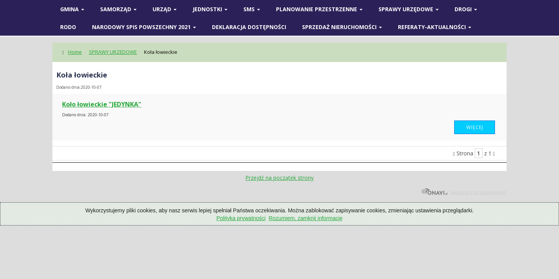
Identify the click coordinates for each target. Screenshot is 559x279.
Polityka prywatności (241, 218)
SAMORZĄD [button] (118, 9)
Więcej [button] (474, 127)
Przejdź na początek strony (279, 177)
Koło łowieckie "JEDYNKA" (101, 104)
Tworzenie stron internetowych (464, 192)
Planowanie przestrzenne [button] (319, 9)
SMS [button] (251, 9)
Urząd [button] (165, 9)
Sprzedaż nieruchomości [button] (342, 27)
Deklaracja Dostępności (249, 27)
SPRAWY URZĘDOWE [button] (408, 9)
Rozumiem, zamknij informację (306, 218)
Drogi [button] (466, 9)
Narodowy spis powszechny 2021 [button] (144, 27)
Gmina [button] (72, 9)
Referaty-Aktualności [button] (434, 27)
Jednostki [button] (210, 9)
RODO (68, 27)
